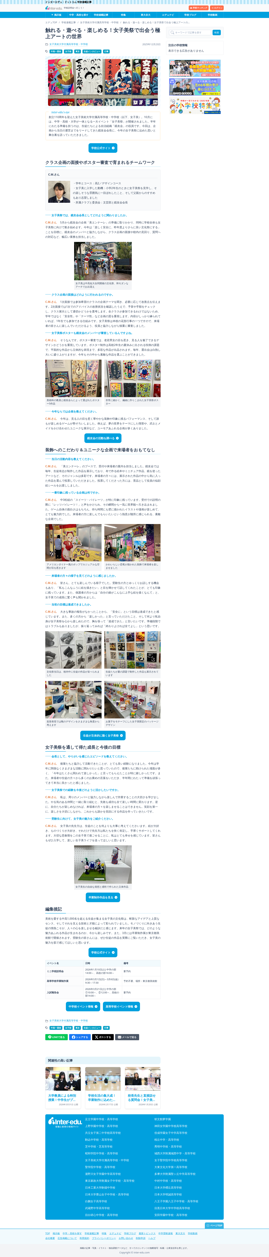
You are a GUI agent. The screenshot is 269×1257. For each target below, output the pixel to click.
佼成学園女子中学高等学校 (170, 1133)
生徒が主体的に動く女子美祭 (101, 735)
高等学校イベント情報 (119, 1006)
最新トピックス (147, 1233)
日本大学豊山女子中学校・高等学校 (107, 1194)
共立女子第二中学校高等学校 (103, 1133)
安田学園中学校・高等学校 (170, 1215)
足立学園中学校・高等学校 (101, 1119)
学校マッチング (198, 7)
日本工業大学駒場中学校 (100, 1187)
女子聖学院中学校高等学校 (170, 1160)
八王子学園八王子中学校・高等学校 (176, 1201)
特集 (123, 14)
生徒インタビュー (92, 51)
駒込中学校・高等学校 (99, 1140)
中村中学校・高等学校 (168, 1181)
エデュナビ (168, 14)
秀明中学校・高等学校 (168, 1146)
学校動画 (212, 14)
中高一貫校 (56, 51)
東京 (77, 51)
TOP (47, 1233)
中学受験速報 (165, 1233)
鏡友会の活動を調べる (101, 438)
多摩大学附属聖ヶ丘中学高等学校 (175, 1174)
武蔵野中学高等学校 (97, 1208)
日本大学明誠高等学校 (168, 1194)
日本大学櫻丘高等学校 (168, 1187)
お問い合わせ (126, 1238)
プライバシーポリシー (104, 1238)
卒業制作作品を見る (101, 897)
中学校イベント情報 (81, 1006)
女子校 (68, 51)
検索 (216, 32)
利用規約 (84, 1238)
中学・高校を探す (78, 14)
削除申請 (140, 1238)
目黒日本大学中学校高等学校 (172, 1208)
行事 (106, 51)
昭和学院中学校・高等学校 (101, 1153)
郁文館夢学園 (162, 1119)
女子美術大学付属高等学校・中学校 (68, 44)
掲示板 (57, 14)
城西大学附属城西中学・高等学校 (175, 1153)
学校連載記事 (101, 14)
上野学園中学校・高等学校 (101, 1126)
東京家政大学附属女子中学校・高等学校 (109, 1181)
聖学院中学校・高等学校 (100, 1167)
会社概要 (50, 1238)
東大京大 (145, 14)
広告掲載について (67, 1238)
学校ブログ (190, 14)
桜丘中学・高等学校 (166, 1140)
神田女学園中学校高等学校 (170, 1126)
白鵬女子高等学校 (96, 1201)
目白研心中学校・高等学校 (101, 1215)
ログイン (216, 7)
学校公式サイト (100, 148)
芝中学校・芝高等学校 (99, 1146)
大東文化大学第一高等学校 (170, 1167)
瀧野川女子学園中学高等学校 (103, 1174)
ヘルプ (151, 1238)
